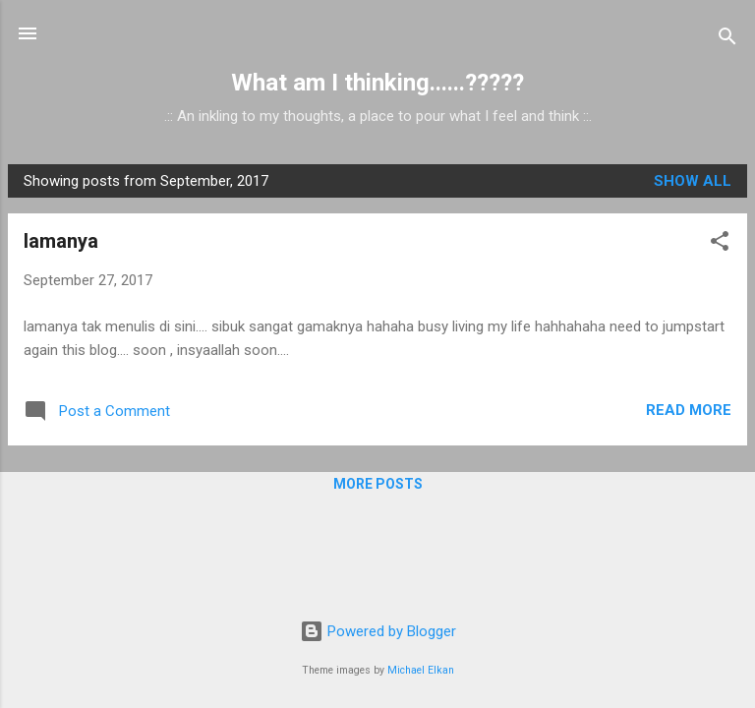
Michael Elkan (420, 670)
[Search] (727, 40)
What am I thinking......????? (377, 82)
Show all (692, 181)
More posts (378, 484)
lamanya (61, 241)
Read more (688, 410)
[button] (719, 244)
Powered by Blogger (378, 631)
